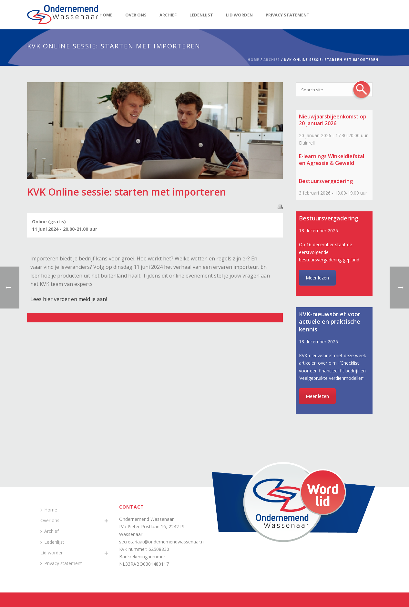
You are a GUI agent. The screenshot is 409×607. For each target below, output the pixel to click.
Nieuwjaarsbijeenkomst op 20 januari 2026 (332, 120)
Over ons (136, 15)
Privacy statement (288, 15)
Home (105, 15)
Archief (168, 15)
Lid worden (239, 15)
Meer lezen (317, 278)
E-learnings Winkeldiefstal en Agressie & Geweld (331, 160)
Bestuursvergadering (326, 181)
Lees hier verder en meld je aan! (68, 299)
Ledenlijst (201, 15)
